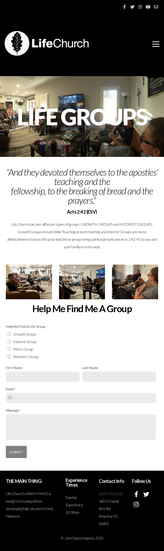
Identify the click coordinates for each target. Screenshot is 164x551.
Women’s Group (26, 356)
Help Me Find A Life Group (25, 327)
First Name (14, 368)
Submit (16, 452)
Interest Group (25, 341)
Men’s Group (23, 349)
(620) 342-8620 (111, 493)
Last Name (90, 368)
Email (10, 389)
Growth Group (24, 334)
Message (12, 410)
